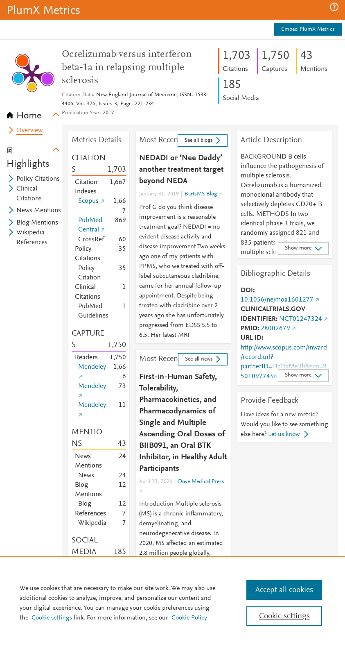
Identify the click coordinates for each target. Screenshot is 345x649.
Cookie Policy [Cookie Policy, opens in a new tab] (189, 618)
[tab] (34, 113)
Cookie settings (52, 618)
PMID (249, 328)
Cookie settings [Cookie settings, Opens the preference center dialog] (284, 616)
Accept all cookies (284, 590)
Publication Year (80, 113)
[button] (334, 7)
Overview (29, 130)
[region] (172, 602)
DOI (247, 290)
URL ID (251, 338)
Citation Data (77, 95)
